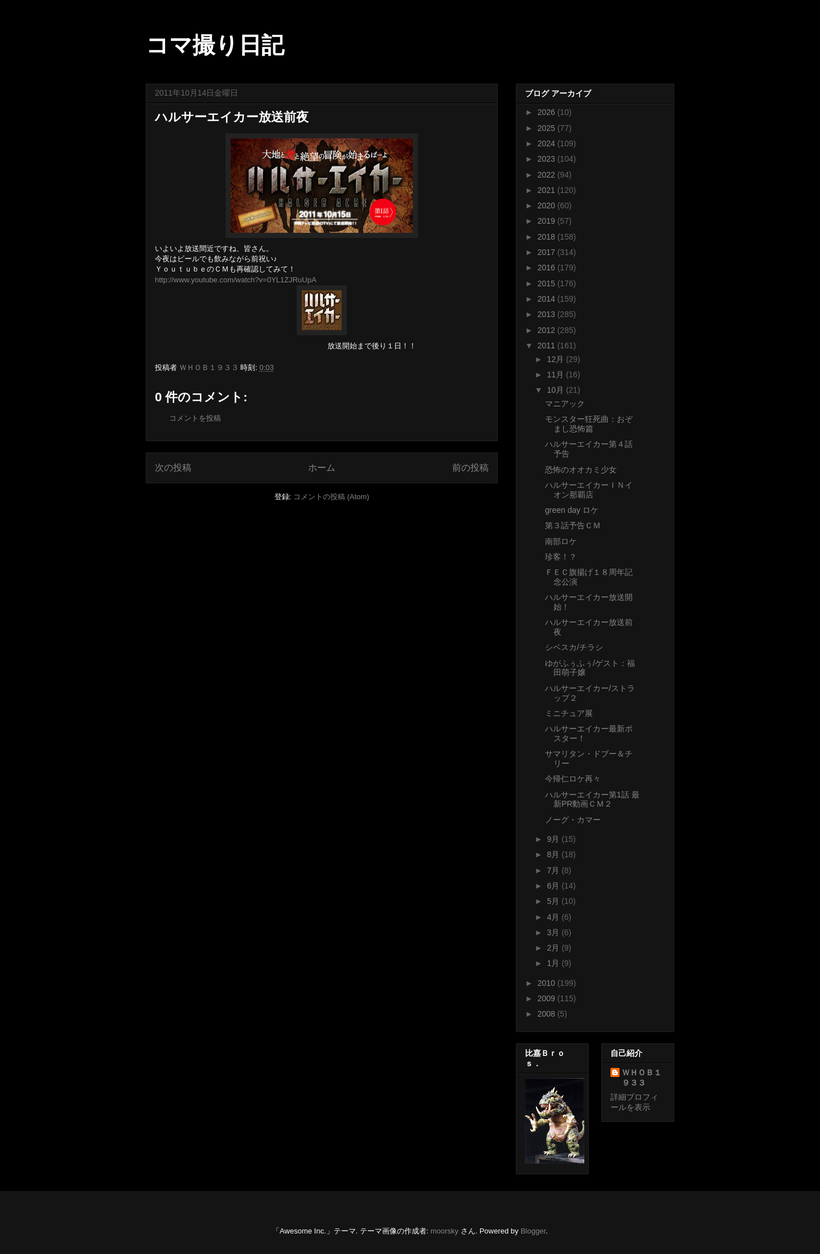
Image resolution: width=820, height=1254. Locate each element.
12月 (556, 359)
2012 (547, 330)
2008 (547, 1013)
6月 (554, 885)
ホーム (321, 467)
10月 (556, 389)
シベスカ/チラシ (574, 647)
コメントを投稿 (195, 418)
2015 (547, 283)
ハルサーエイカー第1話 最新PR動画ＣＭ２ (592, 799)
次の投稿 (173, 467)
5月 (554, 901)
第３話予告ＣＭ (573, 525)
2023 (547, 158)
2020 (547, 205)
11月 (556, 374)
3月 (554, 932)
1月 (554, 963)
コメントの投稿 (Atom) (331, 496)
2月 (554, 947)
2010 (547, 983)
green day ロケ (571, 510)
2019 (547, 220)
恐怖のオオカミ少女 (581, 469)
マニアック (565, 403)
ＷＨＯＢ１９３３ (642, 1077)
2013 (547, 314)
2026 (547, 112)
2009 (547, 998)
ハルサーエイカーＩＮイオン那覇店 (589, 489)
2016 (547, 267)
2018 (547, 236)
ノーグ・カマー (573, 819)
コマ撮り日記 (215, 44)
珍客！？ (561, 556)
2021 (547, 190)
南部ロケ (561, 541)
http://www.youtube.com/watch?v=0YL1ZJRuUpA (236, 280)
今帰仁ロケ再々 (573, 778)
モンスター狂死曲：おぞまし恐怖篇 (589, 423)
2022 (547, 174)
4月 (554, 917)
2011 (547, 345)
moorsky (444, 1231)
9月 (554, 839)
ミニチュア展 (569, 713)
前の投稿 (470, 467)
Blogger (533, 1231)
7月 (554, 870)
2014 (547, 298)
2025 (547, 128)
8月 (554, 854)
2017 (547, 252)
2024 (547, 143)
